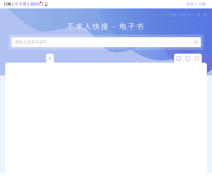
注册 (202, 4)
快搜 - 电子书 (179, 15)
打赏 (20, 4)
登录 (190, 4)
